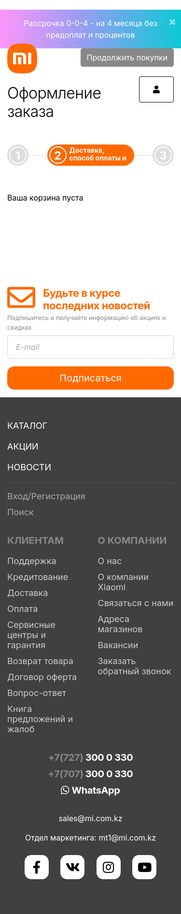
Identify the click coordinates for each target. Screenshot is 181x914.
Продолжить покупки (127, 57)
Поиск (20, 512)
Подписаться (90, 378)
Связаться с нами (136, 603)
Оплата (22, 609)
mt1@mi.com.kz (127, 837)
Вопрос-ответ (36, 693)
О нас (110, 561)
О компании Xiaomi (123, 582)
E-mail (28, 347)
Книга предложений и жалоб (40, 719)
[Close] (168, 15)
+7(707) (90, 774)
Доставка (27, 593)
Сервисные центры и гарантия (31, 635)
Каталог (27, 426)
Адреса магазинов (120, 624)
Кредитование (37, 577)
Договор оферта (42, 677)
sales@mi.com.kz (90, 818)
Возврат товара (40, 661)
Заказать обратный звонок (134, 666)
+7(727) (90, 757)
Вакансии (118, 645)
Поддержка (31, 561)
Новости (29, 467)
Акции (23, 446)
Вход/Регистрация (46, 496)
